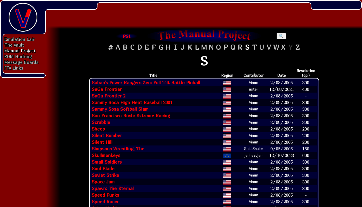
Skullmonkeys (106, 155)
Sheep (98, 129)
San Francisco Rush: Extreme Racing (131, 115)
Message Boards (21, 62)
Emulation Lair (19, 39)
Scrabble (101, 122)
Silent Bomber (107, 135)
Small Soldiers (107, 162)
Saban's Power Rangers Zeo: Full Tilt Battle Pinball (146, 82)
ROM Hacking (18, 56)
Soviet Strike (105, 175)
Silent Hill (102, 142)
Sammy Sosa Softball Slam (120, 109)
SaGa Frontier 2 (108, 96)
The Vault (14, 44)
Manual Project (20, 50)
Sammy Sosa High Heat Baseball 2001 (132, 102)
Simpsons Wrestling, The (118, 149)
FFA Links (13, 67)
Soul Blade (103, 168)
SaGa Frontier (107, 89)
